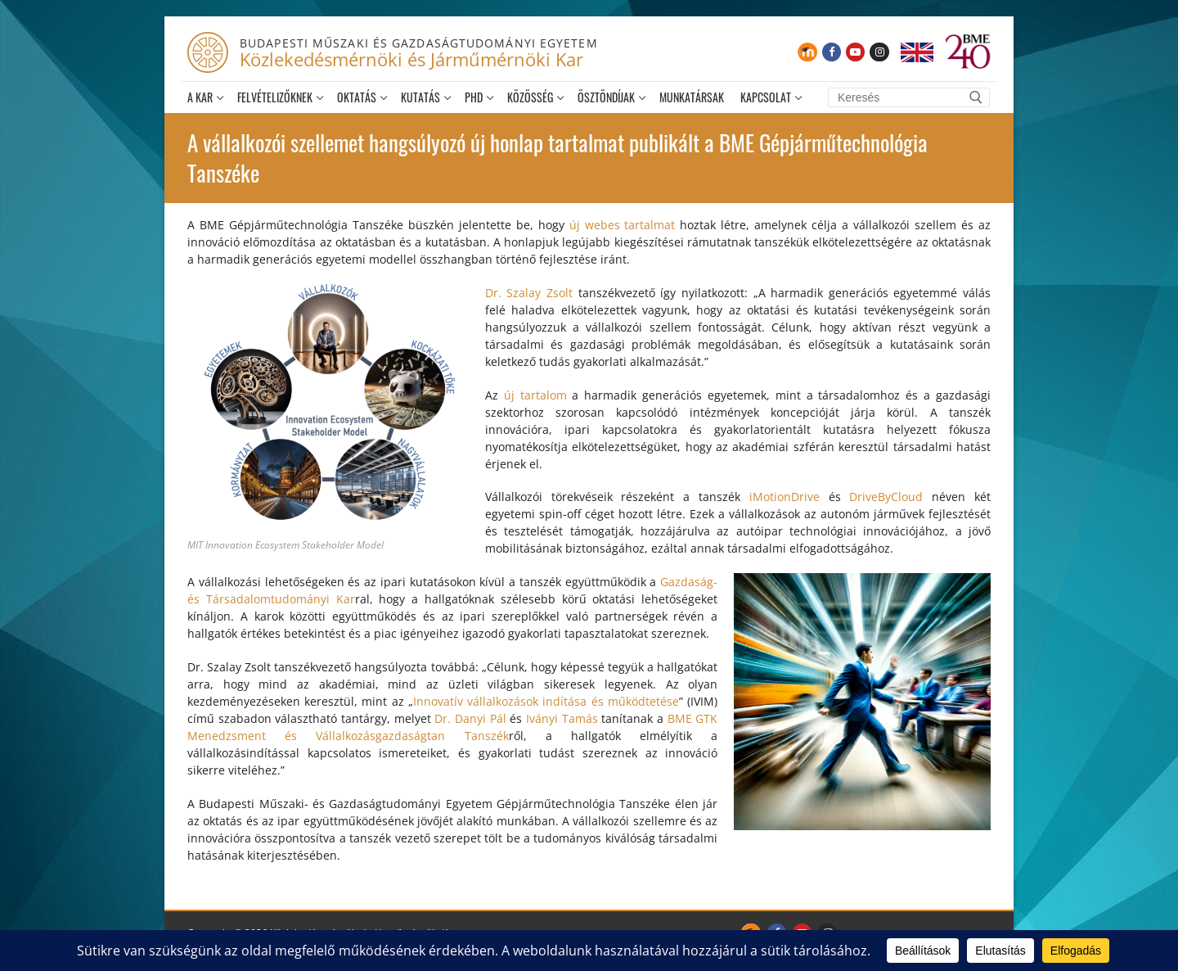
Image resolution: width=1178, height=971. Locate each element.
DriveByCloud (886, 496)
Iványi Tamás (562, 718)
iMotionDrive (784, 496)
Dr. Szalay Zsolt (529, 292)
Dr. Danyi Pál (470, 718)
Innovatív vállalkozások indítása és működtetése (546, 701)
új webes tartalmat (622, 225)
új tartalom (535, 395)
